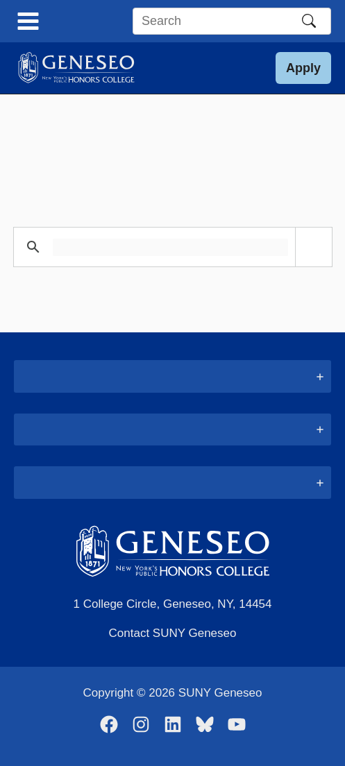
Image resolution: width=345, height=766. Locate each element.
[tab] (172, 376)
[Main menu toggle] (28, 21)
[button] (303, 68)
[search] (170, 248)
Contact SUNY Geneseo (173, 633)
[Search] (309, 21)
